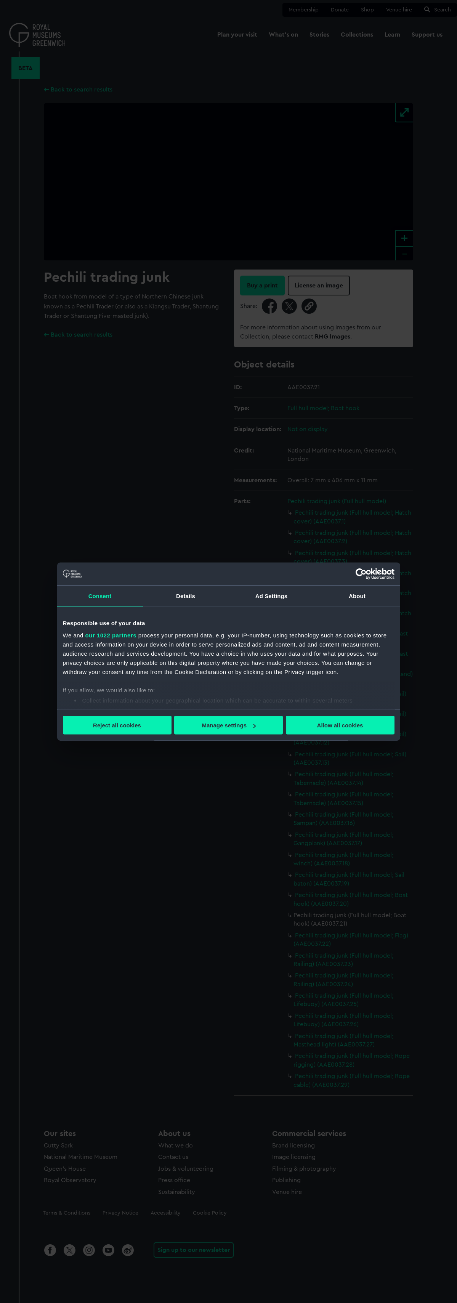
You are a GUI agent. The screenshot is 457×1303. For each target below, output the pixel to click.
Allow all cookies (340, 725)
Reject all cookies (117, 725)
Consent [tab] (100, 596)
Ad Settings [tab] (271, 596)
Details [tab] (185, 596)
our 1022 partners (110, 635)
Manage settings (229, 725)
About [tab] (357, 596)
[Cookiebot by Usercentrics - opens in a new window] (361, 574)
